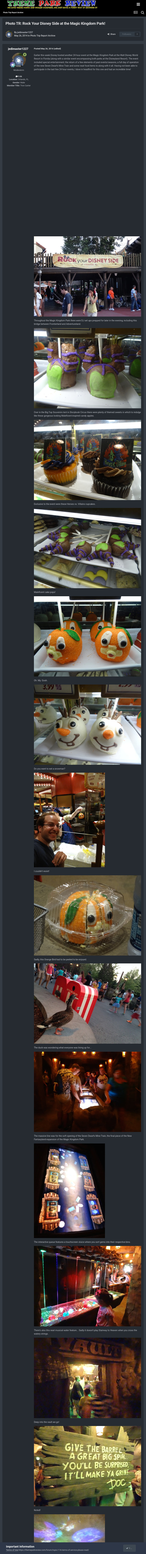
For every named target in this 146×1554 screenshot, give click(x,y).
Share (111, 34)
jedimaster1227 (25, 32)
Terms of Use (12, 1550)
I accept (131, 1548)
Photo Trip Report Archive (42, 35)
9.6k (19, 76)
